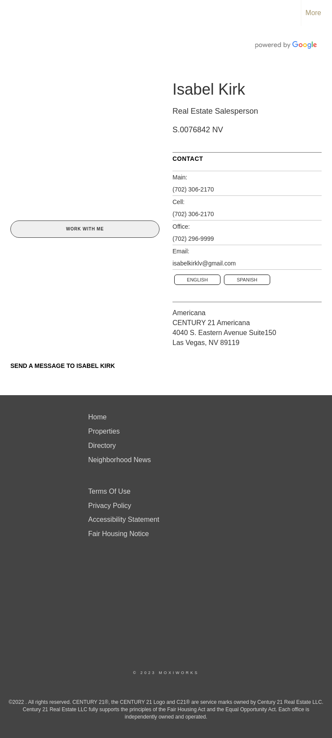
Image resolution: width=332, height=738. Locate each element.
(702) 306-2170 (193, 189)
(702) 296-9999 (193, 238)
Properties (104, 431)
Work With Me (85, 229)
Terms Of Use (109, 491)
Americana (188, 312)
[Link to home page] (11, 13)
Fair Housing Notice (118, 533)
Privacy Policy (109, 505)
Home (97, 417)
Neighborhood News (119, 459)
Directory (102, 445)
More (313, 12)
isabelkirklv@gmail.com (204, 263)
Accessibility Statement (124, 519)
